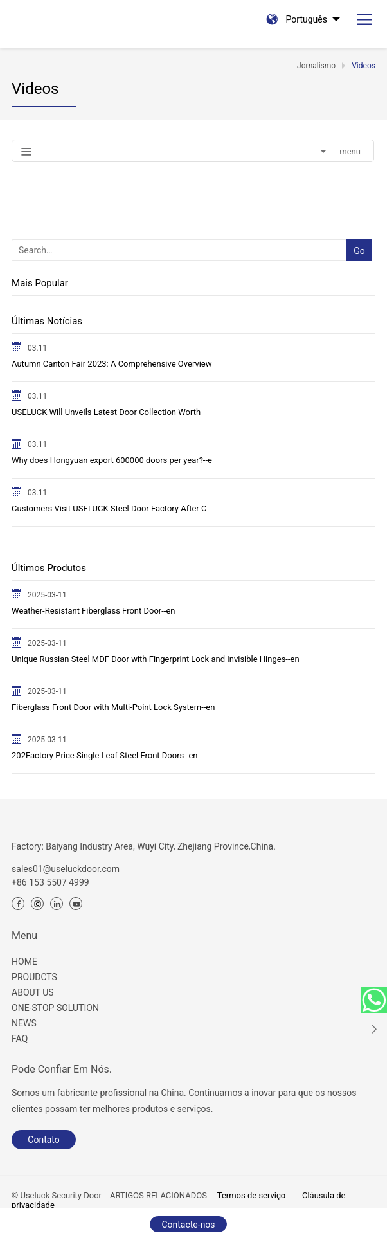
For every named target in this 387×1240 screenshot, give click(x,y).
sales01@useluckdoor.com (66, 869)
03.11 (37, 347)
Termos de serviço (251, 1195)
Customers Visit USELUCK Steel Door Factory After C (109, 508)
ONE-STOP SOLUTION (55, 1008)
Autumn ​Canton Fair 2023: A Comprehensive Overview (112, 364)
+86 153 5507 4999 (50, 882)
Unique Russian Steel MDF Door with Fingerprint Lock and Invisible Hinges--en (156, 659)
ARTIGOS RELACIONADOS (158, 1195)
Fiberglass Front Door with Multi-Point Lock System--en (113, 707)
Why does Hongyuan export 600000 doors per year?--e (112, 460)
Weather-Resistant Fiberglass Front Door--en (93, 610)
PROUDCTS (34, 977)
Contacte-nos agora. (188, 1225)
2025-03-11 (47, 594)
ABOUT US (33, 992)
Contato (43, 1140)
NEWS (24, 1023)
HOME (24, 961)
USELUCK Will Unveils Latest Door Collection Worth (106, 412)
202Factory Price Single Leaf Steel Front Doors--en (105, 755)
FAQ (20, 1039)
